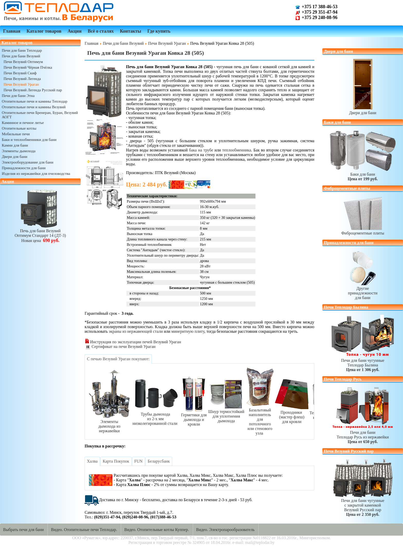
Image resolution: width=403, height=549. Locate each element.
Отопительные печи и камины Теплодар (34, 101)
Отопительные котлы (19, 128)
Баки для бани (362, 174)
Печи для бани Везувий (21, 56)
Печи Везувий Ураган (21, 84)
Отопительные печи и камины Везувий (34, 107)
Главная (11, 31)
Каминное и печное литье (23, 123)
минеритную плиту (188, 331)
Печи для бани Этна (18, 96)
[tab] (118, 359)
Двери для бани (14, 157)
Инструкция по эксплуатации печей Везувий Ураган (133, 342)
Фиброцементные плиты (362, 230)
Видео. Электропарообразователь (225, 529)
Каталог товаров (43, 31)
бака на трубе (201, 150)
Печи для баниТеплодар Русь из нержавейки (363, 435)
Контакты (130, 31)
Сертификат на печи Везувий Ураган (120, 346)
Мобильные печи (16, 134)
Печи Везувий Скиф (20, 73)
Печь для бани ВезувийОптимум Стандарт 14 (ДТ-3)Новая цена (40, 233)
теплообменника (236, 150)
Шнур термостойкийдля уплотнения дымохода (226, 414)
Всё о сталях (101, 31)
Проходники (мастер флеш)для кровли (291, 415)
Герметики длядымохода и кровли (194, 417)
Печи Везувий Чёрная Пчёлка (28, 67)
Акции (74, 31)
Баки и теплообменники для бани (29, 140)
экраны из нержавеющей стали (136, 331)
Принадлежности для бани (23, 168)
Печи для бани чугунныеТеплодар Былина (363, 363)
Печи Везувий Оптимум (23, 62)
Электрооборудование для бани (27, 162)
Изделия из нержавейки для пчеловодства (36, 174)
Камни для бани (15, 145)
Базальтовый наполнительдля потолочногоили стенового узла (260, 419)
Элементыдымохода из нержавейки (109, 424)
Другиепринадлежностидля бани (363, 291)
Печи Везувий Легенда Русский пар (33, 90)
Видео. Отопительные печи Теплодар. (84, 529)
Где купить (158, 31)
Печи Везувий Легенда (22, 79)
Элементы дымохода (18, 151)
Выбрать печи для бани (23, 529)
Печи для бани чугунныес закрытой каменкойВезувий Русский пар (362, 505)
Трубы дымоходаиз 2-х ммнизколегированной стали (155, 416)
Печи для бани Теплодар (22, 50)
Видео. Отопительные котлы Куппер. (156, 529)
